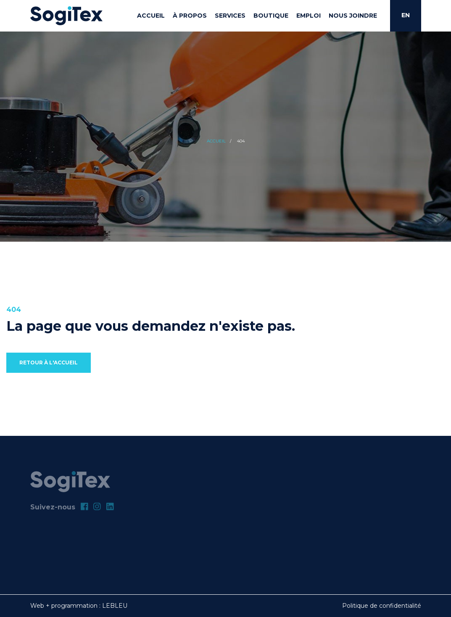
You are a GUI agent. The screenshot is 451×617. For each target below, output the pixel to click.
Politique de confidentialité (381, 605)
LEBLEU (114, 605)
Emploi (308, 15)
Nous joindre (353, 15)
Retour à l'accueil (48, 362)
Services (230, 15)
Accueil (151, 15)
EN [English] (405, 15)
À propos (190, 15)
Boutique (270, 15)
